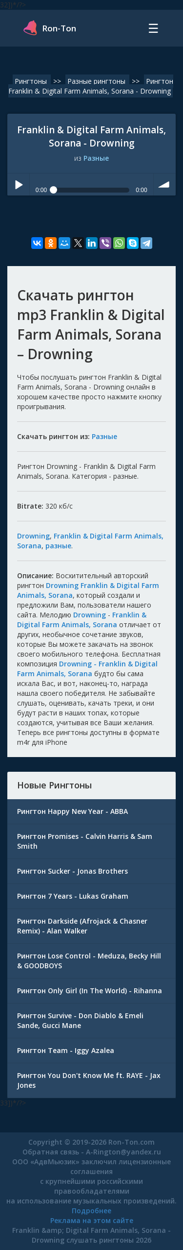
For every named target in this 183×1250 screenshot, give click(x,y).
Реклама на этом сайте (91, 1220)
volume (165, 184)
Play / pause (18, 184)
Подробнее (91, 1210)
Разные (96, 158)
